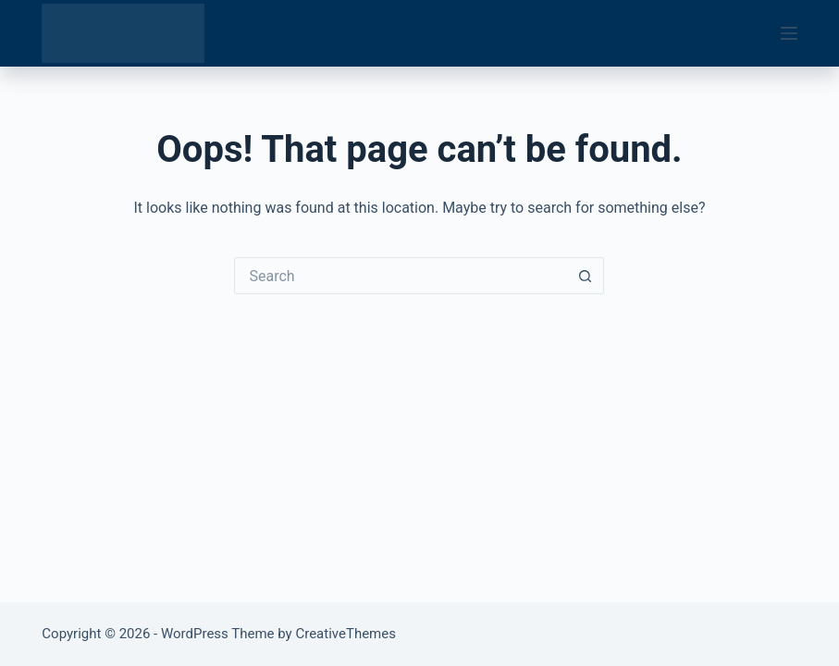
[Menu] (789, 33)
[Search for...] (400, 275)
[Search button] (585, 275)
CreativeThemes (345, 633)
